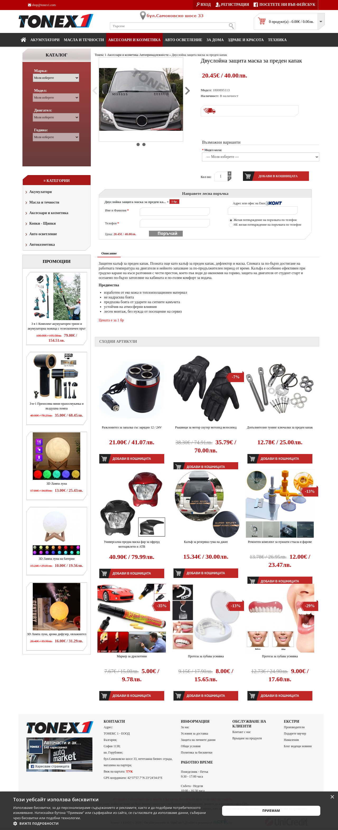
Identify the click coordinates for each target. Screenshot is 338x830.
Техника (277, 40)
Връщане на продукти (247, 738)
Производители (294, 727)
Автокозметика (39, 245)
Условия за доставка (194, 733)
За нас (185, 727)
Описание (109, 253)
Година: (41, 130)
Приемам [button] (271, 810)
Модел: (40, 90)
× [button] (332, 797)
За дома (215, 40)
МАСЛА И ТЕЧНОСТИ (84, 40)
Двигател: (43, 110)
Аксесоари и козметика (134, 40)
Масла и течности (41, 202)
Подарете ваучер (295, 733)
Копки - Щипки (40, 223)
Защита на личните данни (198, 740)
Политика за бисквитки (196, 752)
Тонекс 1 (100, 55)
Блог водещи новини (298, 746)
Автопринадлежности (153, 55)
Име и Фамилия (117, 210)
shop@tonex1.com (42, 5)
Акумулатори (45, 40)
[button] (113, 823)
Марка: (41, 71)
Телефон (112, 223)
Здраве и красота (246, 40)
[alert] (169, 811)
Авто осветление (183, 40)
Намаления (291, 740)
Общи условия (190, 746)
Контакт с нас (241, 732)
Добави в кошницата (131, 459)
